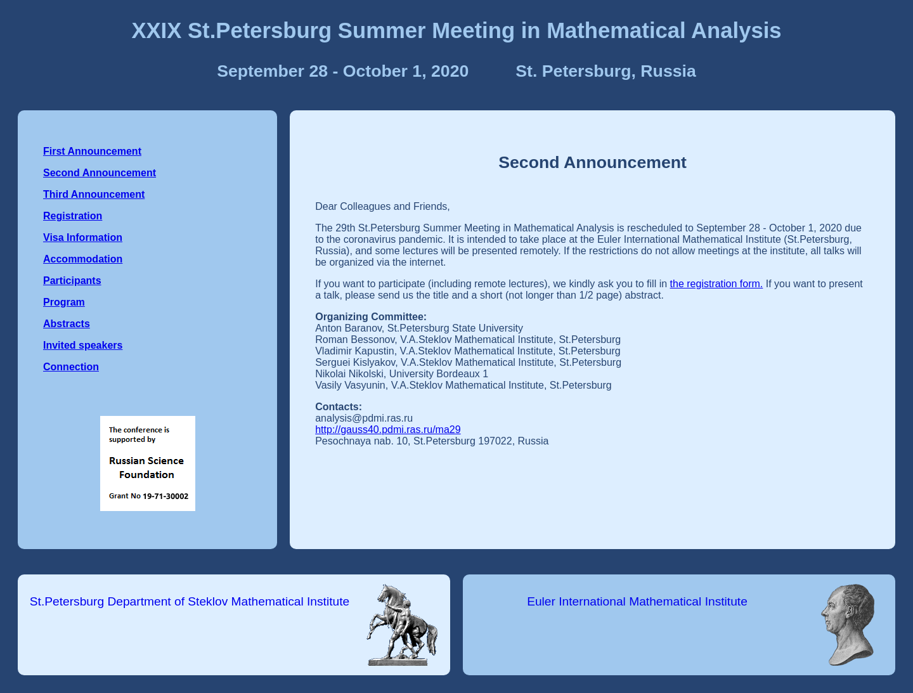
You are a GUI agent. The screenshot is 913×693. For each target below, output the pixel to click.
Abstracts (66, 323)
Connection (71, 366)
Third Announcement (94, 194)
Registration (72, 215)
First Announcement (92, 151)
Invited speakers (82, 345)
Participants (72, 280)
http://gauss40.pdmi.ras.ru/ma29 (387, 429)
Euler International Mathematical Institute (637, 601)
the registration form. (716, 283)
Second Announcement (99, 172)
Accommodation (82, 259)
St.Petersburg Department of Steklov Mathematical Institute (189, 601)
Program (64, 302)
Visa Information (82, 237)
